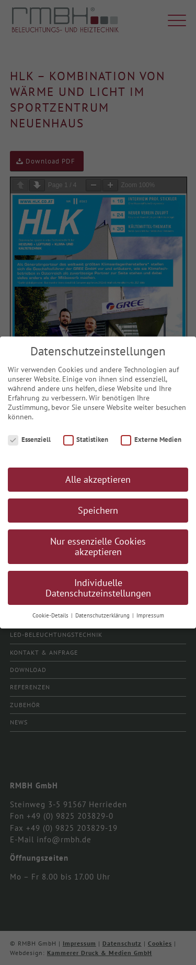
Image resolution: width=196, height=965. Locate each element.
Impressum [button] (150, 615)
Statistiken (86, 439)
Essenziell (29, 439)
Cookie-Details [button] (51, 615)
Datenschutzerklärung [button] (103, 615)
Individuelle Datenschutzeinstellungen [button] (98, 588)
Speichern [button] (98, 510)
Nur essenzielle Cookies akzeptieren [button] (98, 546)
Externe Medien (151, 439)
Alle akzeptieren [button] (98, 479)
